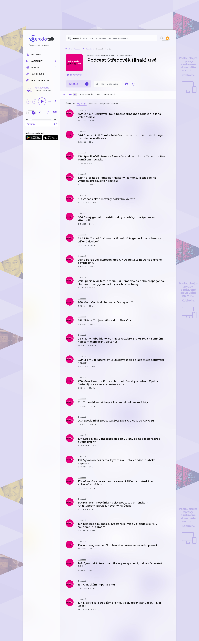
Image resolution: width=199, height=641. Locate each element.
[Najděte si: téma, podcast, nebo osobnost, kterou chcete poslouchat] (111, 38)
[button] (41, 61)
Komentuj (42, 124)
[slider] (32, 119)
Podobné (109, 94)
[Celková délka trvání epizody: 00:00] (55, 119)
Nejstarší (93, 103)
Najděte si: (77, 38)
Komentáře (86, 94)
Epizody (70, 94)
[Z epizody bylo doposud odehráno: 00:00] (28, 119)
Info (98, 94)
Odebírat (78, 84)
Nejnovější (82, 103)
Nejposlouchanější (109, 103)
